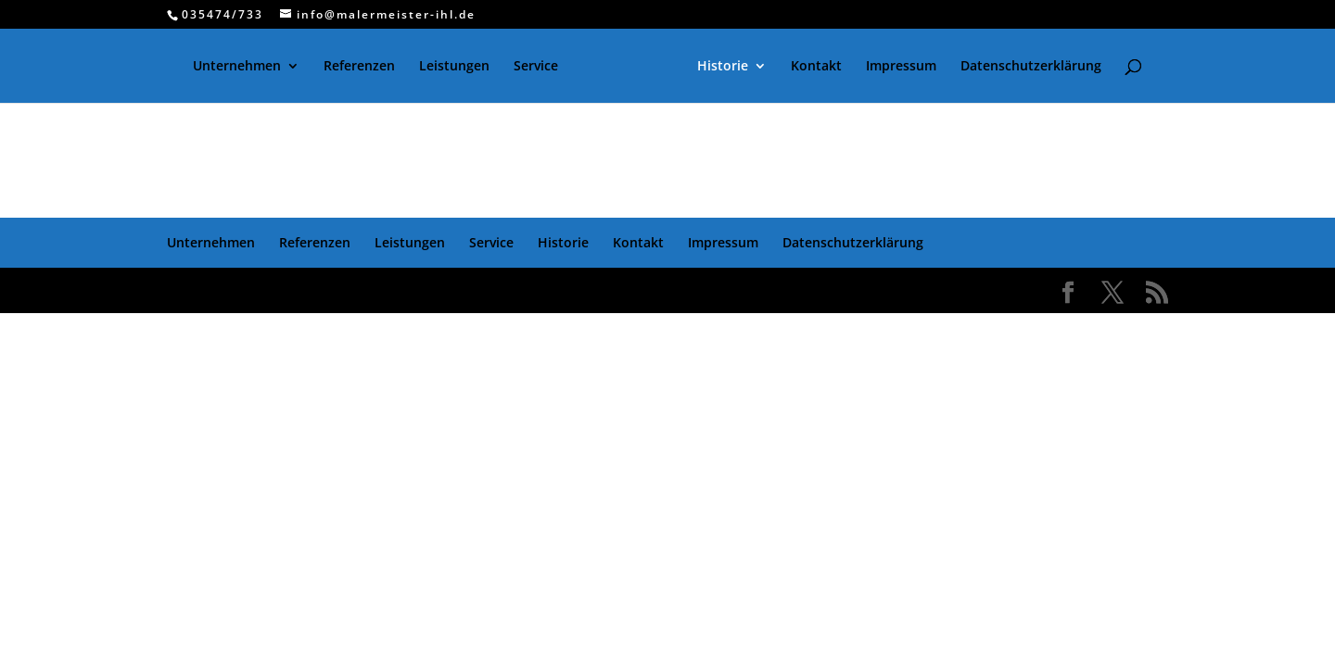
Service (536, 66)
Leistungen (454, 66)
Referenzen (359, 66)
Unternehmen (237, 66)
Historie (722, 66)
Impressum (901, 66)
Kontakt (816, 66)
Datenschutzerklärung (1030, 66)
